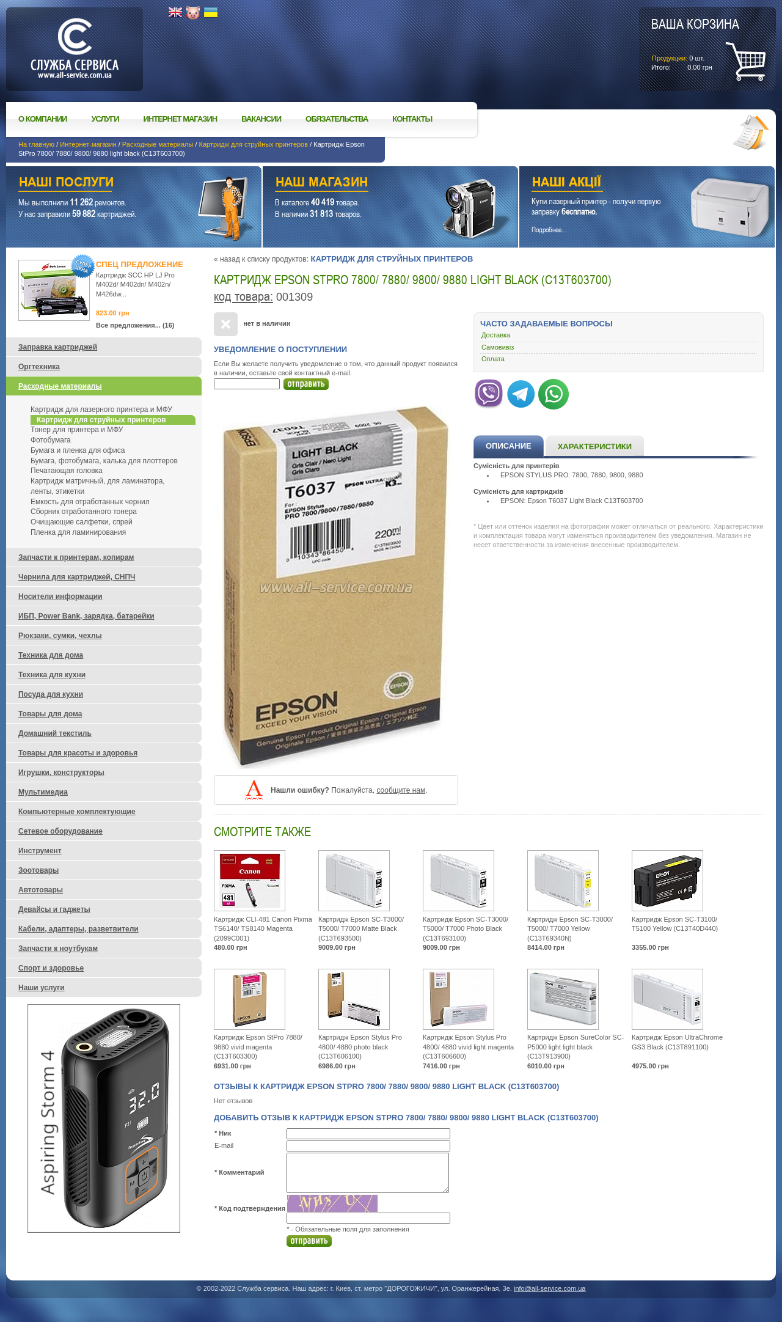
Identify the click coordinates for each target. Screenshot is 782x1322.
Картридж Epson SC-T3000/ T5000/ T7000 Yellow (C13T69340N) (570, 929)
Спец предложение (139, 264)
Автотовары (40, 890)
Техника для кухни (52, 674)
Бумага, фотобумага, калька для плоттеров (104, 461)
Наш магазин (369, 183)
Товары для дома (50, 714)
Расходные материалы (158, 144)
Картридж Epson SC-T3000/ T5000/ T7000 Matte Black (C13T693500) (361, 929)
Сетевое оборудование (60, 831)
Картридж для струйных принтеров (254, 144)
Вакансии (261, 118)
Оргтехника (39, 366)
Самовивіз (497, 347)
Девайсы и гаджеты (54, 909)
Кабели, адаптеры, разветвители (78, 929)
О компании (42, 118)
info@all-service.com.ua (550, 1288)
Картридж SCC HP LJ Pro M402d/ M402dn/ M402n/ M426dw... (135, 284)
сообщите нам (400, 790)
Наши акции (630, 183)
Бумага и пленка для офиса (78, 450)
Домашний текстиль (55, 733)
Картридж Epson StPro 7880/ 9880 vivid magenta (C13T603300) (258, 1047)
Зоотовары (38, 870)
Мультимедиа (43, 792)
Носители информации (60, 596)
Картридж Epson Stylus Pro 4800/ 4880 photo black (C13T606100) (360, 1047)
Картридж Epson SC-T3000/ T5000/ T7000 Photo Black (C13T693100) (465, 929)
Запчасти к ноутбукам (58, 948)
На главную (36, 144)
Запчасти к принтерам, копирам (76, 557)
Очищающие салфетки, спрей (82, 522)
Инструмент (40, 850)
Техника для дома (50, 655)
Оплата (493, 358)
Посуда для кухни (50, 694)
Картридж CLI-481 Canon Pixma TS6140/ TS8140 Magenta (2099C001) (263, 929)
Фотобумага (51, 440)
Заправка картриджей (57, 347)
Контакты (412, 118)
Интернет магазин (180, 118)
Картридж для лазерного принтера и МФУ (101, 409)
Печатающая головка (67, 470)
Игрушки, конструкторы (61, 772)
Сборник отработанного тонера (84, 511)
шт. (695, 43)
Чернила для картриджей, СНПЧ (77, 577)
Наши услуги (118, 183)
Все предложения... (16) (135, 325)
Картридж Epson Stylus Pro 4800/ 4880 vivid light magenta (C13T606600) (468, 1047)
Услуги (105, 118)
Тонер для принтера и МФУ (77, 429)
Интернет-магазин (88, 144)
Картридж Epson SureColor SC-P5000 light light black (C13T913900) (575, 1047)
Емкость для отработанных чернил (90, 502)
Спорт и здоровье (51, 968)
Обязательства (336, 118)
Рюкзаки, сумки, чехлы (60, 635)
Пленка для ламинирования (78, 532)
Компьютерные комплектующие (77, 811)
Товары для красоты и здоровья (77, 753)
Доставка (495, 335)
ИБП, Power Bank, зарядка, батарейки (86, 616)
